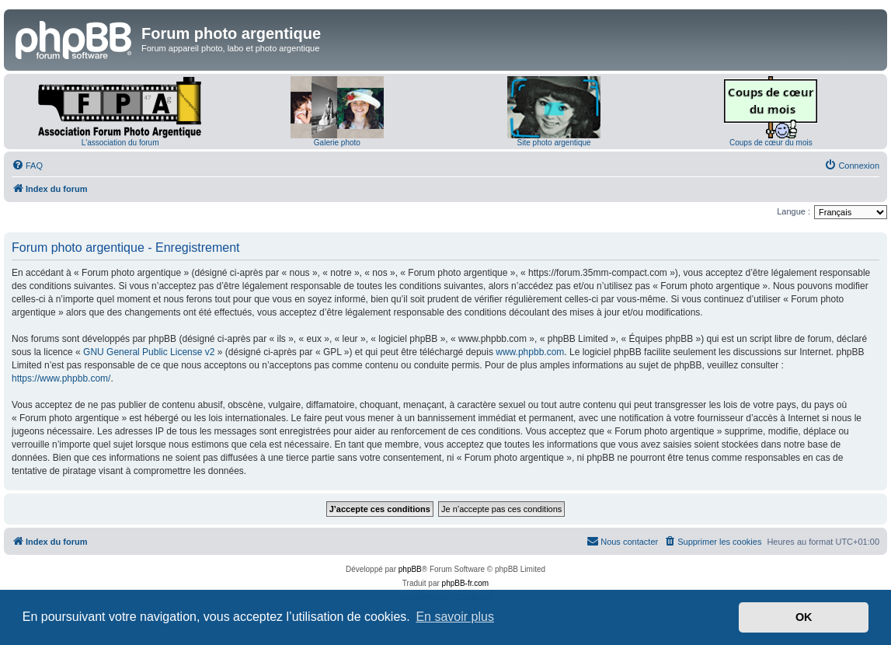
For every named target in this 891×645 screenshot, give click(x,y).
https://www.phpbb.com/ (61, 378)
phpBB (410, 569)
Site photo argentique (554, 142)
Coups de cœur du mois (771, 142)
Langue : (793, 211)
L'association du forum (120, 142)
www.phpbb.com (530, 352)
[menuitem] (27, 165)
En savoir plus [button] (455, 616)
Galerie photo (337, 142)
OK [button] (804, 617)
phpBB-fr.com (465, 583)
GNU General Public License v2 (148, 352)
